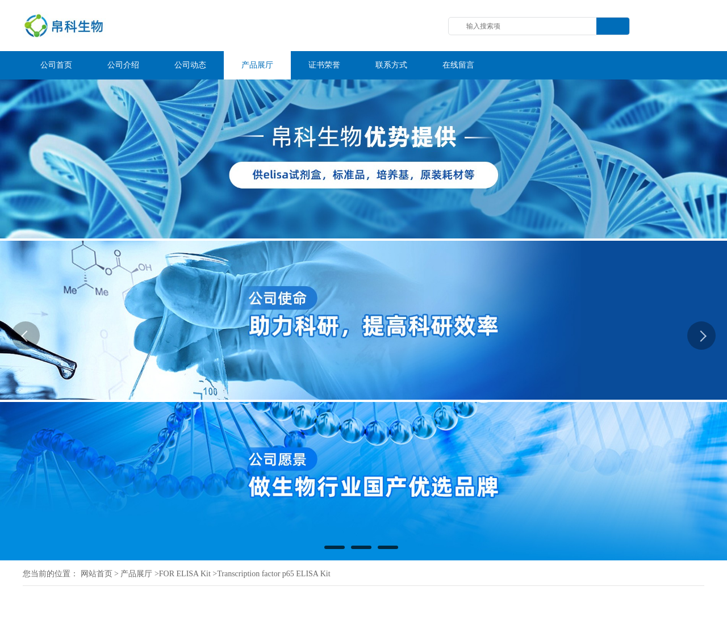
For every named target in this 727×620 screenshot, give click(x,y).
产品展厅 (136, 573)
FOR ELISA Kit (185, 573)
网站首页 (96, 573)
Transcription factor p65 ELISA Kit (273, 573)
